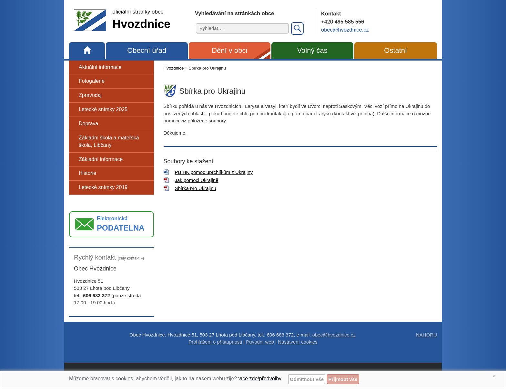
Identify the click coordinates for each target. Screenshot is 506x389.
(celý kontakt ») (131, 258)
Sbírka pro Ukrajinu (195, 188)
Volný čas (312, 50)
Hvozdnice (174, 68)
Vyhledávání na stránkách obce (234, 13)
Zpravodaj (90, 95)
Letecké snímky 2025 (103, 109)
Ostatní (395, 50)
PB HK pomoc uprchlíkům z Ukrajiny (214, 172)
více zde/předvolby (259, 378)
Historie (87, 173)
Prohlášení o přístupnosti (215, 342)
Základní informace (101, 159)
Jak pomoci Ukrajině (196, 180)
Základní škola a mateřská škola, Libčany (109, 141)
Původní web (260, 342)
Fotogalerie (92, 81)
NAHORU (426, 334)
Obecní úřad (146, 50)
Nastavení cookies (298, 342)
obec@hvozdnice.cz (345, 30)
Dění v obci (229, 50)
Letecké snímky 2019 (103, 187)
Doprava (88, 123)
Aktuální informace (100, 67)
